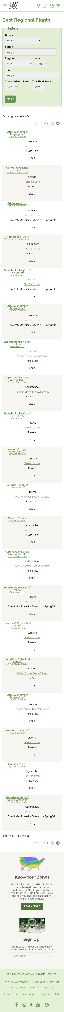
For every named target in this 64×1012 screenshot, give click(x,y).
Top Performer (32, 146)
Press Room (28, 994)
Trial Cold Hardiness (17, 81)
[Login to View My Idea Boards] (45, 4)
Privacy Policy (18, 987)
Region (9, 58)
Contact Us (10, 994)
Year (37, 58)
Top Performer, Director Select (32, 391)
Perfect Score (32, 181)
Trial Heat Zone (41, 81)
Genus (9, 35)
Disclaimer (44, 994)
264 (46, 123)
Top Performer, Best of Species (32, 496)
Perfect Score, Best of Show (32, 356)
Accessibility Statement (46, 982)
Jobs (57, 994)
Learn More (32, 906)
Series (9, 46)
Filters (13, 28)
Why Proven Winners (16, 982)
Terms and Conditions (42, 987)
